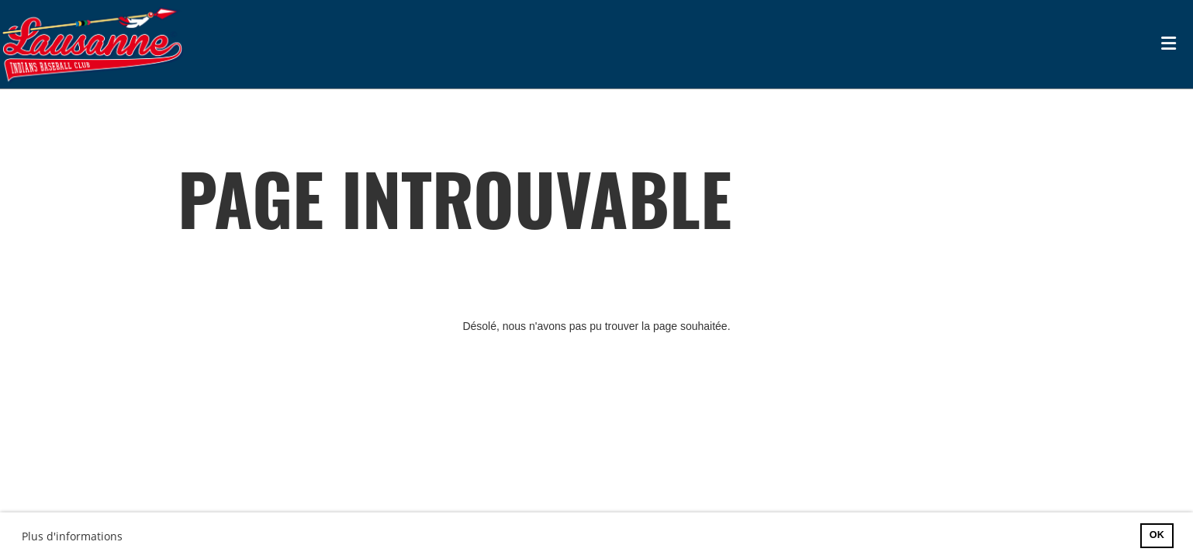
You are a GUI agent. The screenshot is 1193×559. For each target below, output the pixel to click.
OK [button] (1157, 534)
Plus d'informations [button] (72, 536)
